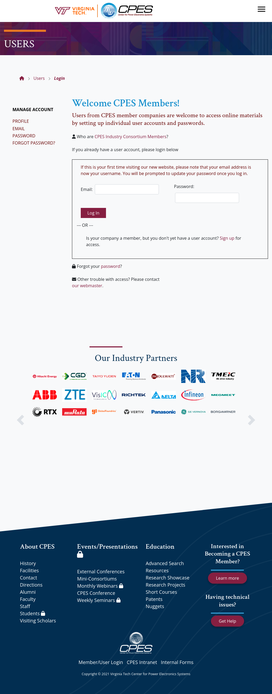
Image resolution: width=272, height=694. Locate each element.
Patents (154, 599)
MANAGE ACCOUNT (32, 109)
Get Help (227, 621)
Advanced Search (165, 563)
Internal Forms (177, 662)
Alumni (28, 592)
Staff (25, 606)
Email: (87, 189)
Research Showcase (168, 577)
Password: (184, 186)
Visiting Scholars (38, 620)
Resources (157, 570)
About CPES (37, 546)
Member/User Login (101, 662)
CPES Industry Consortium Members (130, 136)
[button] (20, 420)
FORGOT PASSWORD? (33, 143)
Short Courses (161, 592)
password (110, 266)
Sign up (227, 238)
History (28, 563)
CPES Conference (96, 593)
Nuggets (155, 606)
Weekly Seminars (98, 600)
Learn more (227, 578)
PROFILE (20, 121)
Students (32, 613)
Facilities (29, 570)
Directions (31, 585)
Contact (28, 577)
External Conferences (101, 571)
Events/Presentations (107, 550)
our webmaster (87, 286)
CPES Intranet (142, 662)
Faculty (28, 599)
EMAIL (18, 129)
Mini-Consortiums (97, 578)
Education (160, 546)
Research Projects (165, 585)
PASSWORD (23, 136)
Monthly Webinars (100, 586)
